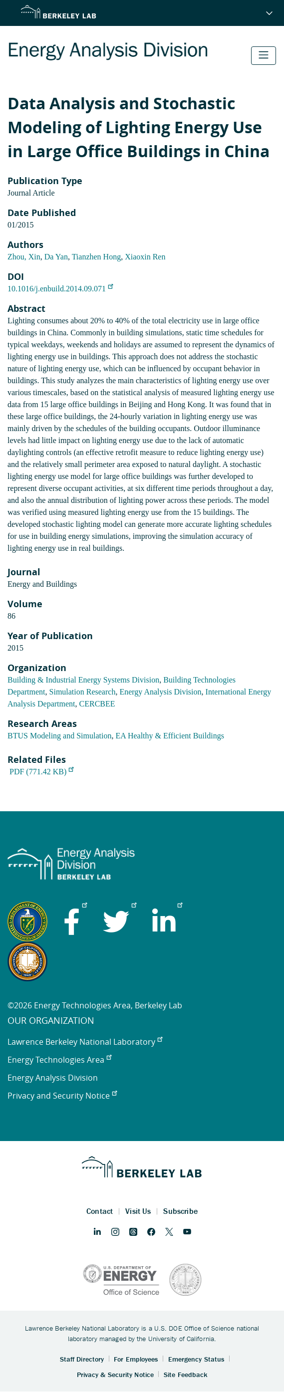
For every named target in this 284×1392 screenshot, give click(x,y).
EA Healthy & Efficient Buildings (169, 735)
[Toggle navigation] (263, 55)
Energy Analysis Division (160, 692)
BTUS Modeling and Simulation (59, 735)
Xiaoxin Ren (145, 256)
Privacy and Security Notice (62, 1095)
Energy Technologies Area (59, 1059)
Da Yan (56, 256)
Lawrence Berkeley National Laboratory (84, 1041)
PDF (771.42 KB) (41, 771)
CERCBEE (97, 703)
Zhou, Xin (23, 256)
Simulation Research (82, 692)
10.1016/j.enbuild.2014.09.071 (60, 288)
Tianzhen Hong (96, 256)
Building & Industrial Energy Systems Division (83, 680)
